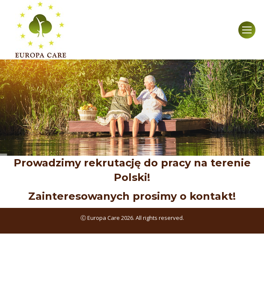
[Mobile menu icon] (246, 29)
